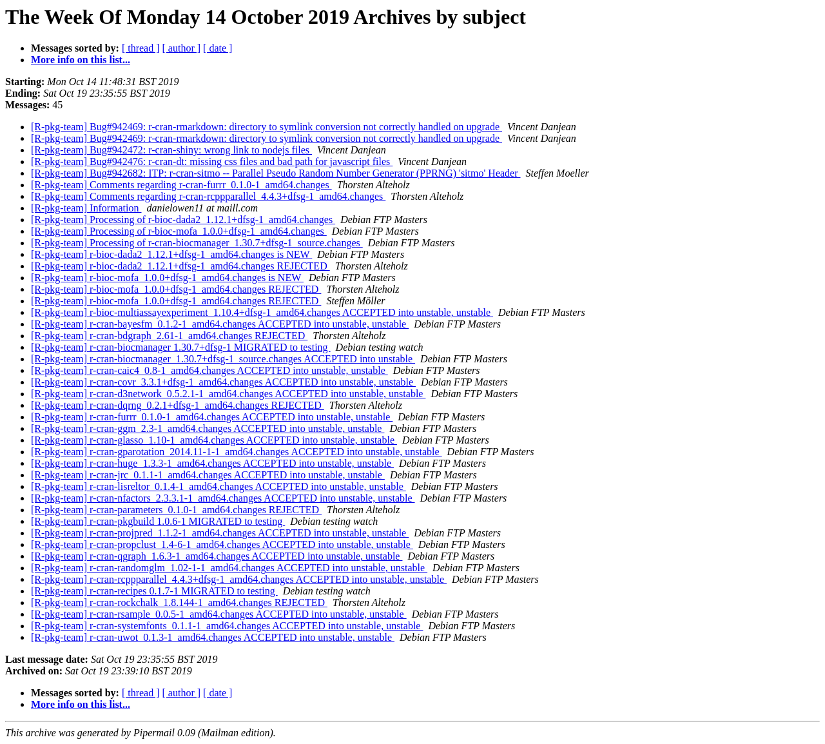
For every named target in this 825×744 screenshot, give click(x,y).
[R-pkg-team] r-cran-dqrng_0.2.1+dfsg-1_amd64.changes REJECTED (177, 405)
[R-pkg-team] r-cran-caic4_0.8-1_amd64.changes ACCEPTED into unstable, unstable (209, 370)
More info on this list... (80, 59)
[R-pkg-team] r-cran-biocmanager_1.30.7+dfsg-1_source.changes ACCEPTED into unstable (223, 358)
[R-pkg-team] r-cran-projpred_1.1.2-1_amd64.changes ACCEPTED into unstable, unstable (220, 532)
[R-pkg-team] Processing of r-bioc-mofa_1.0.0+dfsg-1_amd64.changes (179, 231)
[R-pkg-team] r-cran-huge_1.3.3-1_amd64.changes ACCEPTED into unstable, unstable (212, 463)
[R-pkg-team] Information (86, 207)
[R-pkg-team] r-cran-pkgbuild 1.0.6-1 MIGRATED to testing (158, 521)
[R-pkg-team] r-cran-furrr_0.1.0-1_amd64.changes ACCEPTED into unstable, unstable (212, 416)
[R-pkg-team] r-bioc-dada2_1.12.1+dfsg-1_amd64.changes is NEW (171, 254)
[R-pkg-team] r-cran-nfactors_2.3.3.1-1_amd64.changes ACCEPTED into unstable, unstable (223, 498)
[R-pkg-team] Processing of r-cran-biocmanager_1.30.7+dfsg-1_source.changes (197, 242)
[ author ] (181, 48)
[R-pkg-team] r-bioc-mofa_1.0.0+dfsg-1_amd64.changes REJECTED (176, 289)
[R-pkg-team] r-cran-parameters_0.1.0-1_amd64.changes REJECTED (176, 509)
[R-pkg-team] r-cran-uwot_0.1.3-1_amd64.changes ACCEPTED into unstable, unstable (212, 637)
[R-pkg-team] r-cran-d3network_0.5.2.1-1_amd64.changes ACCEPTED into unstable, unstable (228, 393)
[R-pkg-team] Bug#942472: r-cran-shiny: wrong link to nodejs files (171, 149)
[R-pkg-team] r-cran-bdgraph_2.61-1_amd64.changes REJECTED (169, 335)
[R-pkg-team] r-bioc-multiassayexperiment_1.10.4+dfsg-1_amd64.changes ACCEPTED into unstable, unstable (262, 312)
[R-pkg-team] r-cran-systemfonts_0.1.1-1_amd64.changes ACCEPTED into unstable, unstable (227, 625)
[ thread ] (141, 48)
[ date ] (217, 48)
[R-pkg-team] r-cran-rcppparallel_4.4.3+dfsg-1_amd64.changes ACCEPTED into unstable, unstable (239, 579)
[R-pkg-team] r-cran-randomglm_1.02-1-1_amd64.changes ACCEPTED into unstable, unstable (229, 567)
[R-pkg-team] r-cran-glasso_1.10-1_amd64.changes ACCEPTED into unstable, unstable (214, 440)
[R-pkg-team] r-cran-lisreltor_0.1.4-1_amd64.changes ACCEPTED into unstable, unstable (218, 486)
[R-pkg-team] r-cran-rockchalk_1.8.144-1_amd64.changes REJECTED (179, 602)
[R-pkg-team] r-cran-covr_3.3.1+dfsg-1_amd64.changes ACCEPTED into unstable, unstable (223, 382)
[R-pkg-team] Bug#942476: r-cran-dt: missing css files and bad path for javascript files (212, 161)
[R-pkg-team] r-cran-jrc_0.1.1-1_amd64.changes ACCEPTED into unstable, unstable (208, 474)
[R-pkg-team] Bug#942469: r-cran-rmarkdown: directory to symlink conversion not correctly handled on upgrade (266, 126)
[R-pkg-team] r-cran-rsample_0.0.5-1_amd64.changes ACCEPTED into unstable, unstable (219, 614)
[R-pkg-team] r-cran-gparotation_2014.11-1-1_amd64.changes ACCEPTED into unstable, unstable (236, 451)
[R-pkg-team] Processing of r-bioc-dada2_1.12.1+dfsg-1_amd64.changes (183, 219)
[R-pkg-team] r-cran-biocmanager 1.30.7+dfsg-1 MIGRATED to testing (181, 347)
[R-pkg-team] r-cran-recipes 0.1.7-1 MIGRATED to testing (154, 590)
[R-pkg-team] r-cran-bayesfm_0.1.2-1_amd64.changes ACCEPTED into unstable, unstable (220, 323)
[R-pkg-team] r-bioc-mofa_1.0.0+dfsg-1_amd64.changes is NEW (167, 277)
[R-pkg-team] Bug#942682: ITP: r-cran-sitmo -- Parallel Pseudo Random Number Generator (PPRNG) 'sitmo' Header (276, 173)
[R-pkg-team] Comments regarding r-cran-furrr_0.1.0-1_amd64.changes (181, 184)
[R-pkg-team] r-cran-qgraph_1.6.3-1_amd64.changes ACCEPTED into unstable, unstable (216, 556)
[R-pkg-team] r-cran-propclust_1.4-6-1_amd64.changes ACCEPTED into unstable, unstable (222, 544)
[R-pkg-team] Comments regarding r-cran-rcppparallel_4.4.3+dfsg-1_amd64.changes (208, 196)
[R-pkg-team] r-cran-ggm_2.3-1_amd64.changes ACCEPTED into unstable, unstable (207, 428)
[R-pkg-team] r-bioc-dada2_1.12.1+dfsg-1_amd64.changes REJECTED (180, 265)
